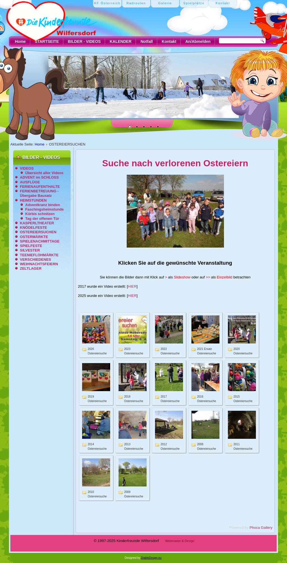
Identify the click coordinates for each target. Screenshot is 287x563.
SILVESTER (30, 250)
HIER (132, 286)
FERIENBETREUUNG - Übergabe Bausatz (39, 193)
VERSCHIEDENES (35, 259)
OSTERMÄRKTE (34, 237)
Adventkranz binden (42, 205)
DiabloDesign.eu (151, 557)
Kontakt (169, 41)
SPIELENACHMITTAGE (39, 241)
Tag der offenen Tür (42, 218)
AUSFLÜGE (30, 182)
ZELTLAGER (30, 268)
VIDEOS (27, 168)
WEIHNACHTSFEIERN (39, 264)
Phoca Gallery (260, 527)
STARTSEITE (47, 41)
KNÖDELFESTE (33, 227)
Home (20, 41)
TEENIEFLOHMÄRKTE (39, 255)
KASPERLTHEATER (37, 223)
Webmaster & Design (179, 541)
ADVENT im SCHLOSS (39, 177)
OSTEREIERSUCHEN (38, 232)
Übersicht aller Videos (44, 173)
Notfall (146, 41)
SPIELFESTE (31, 246)
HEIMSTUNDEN (33, 200)
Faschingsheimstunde (44, 209)
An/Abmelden (197, 41)
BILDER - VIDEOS (84, 41)
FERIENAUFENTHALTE (40, 186)
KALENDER (120, 41)
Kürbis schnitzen (40, 214)
